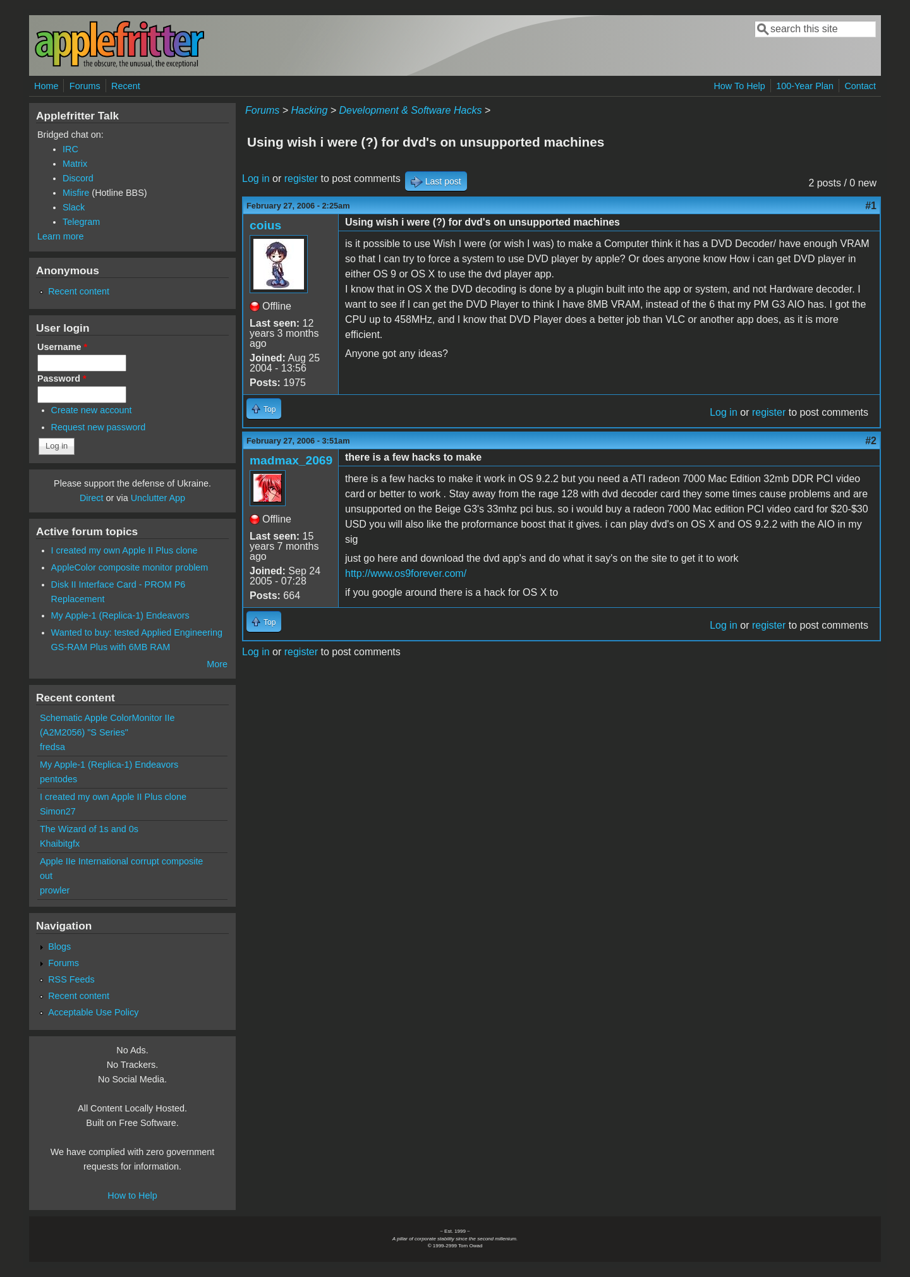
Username (62, 347)
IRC (70, 149)
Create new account (91, 410)
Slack (74, 207)
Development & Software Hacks (410, 110)
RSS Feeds (71, 979)
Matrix (75, 164)
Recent (125, 86)
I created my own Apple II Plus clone (124, 550)
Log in (256, 178)
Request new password (98, 427)
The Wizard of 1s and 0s (89, 829)
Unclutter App (158, 498)
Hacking (309, 110)
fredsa (52, 747)
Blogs (59, 946)
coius (265, 225)
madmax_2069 (291, 460)
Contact (860, 86)
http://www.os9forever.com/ (405, 573)
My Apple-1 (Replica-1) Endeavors (120, 615)
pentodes (58, 779)
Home (46, 86)
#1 (871, 205)
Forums (85, 86)
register (301, 178)
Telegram (81, 222)
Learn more (60, 236)
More (217, 664)
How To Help (739, 86)
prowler (55, 890)
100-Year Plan (805, 86)
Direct (92, 498)
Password (62, 378)
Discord (78, 178)
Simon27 (58, 811)
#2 (871, 440)
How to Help (132, 1195)
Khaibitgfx (60, 843)
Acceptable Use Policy (93, 1012)
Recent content (78, 291)
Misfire (76, 193)
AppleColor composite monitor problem (130, 567)
